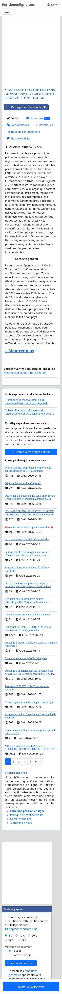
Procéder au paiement (21, 973)
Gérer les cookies (20, 828)
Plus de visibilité (18, 138)
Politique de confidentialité (23, 132)
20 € (34, 945)
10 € (22, 945)
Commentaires (18, 125)
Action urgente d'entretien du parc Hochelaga (29, 711)
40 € (11, 949)
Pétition (13, 118)
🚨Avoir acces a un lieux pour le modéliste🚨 (29, 536)
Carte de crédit (22, 964)
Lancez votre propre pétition (30, 461)
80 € (23, 949)
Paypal (17, 960)
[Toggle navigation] (6, 11)
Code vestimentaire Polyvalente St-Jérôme (27, 624)
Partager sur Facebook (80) (25, 107)
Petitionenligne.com (18, 4)
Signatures (38, 118)
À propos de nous (21, 832)
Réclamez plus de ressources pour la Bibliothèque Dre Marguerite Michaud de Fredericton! (27, 611)
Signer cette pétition (31, 387)
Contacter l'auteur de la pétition (25, 373)
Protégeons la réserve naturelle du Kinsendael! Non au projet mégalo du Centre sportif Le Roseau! (26, 412)
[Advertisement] (31, 52)
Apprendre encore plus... (22, 938)
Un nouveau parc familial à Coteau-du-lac (27, 549)
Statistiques (44, 125)
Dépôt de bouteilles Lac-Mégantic (23, 492)
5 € (10, 945)
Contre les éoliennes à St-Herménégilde (26, 667)
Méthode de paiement (18, 956)
